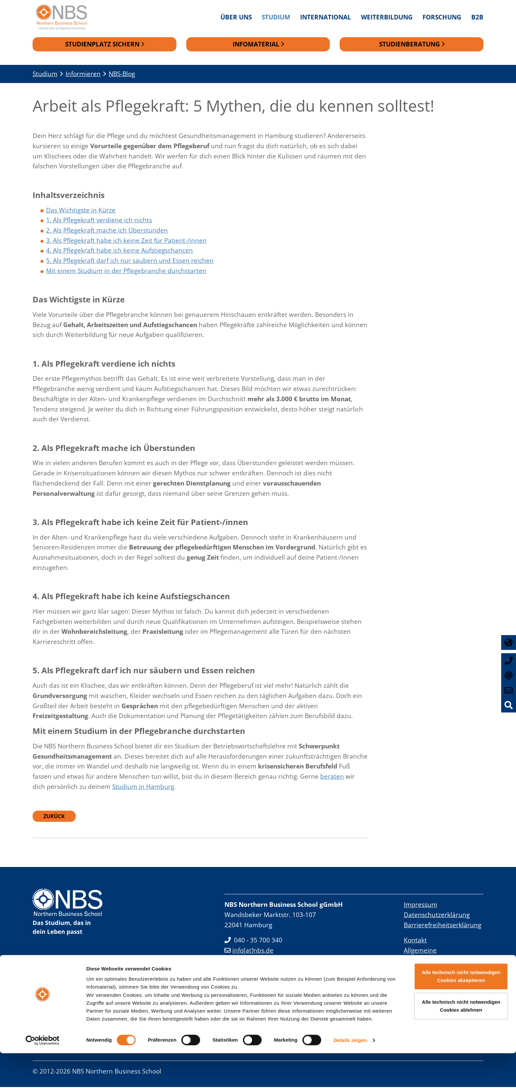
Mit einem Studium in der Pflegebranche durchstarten (126, 271)
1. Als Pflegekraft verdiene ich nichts (99, 220)
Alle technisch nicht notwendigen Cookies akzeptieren (461, 1011)
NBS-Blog (122, 74)
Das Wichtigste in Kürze (81, 211)
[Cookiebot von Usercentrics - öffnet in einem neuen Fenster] (42, 1075)
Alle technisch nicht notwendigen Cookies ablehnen (461, 1040)
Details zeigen (350, 1075)
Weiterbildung (387, 17)
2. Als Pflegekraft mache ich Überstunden (107, 231)
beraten (332, 777)
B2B (477, 17)
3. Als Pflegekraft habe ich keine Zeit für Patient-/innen (126, 241)
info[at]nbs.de (248, 951)
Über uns (236, 17)
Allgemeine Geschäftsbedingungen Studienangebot (438, 961)
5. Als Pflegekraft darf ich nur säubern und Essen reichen (130, 261)
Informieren (83, 74)
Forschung (442, 17)
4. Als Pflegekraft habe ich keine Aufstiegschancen (119, 251)
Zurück (54, 817)
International (325, 17)
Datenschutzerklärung (437, 915)
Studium (276, 17)
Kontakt (415, 940)
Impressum (420, 905)
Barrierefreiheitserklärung (442, 925)
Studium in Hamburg (143, 787)
